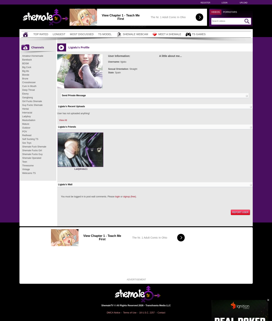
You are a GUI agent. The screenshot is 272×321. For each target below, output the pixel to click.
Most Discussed (82, 34)
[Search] (227, 21)
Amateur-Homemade (32, 56)
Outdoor (26, 127)
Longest (59, 34)
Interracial (27, 112)
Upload (243, 3)
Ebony (25, 93)
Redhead (27, 135)
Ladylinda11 (80, 168)
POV (24, 131)
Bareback (27, 59)
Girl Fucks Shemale (32, 101)
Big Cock (26, 67)
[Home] (25, 34)
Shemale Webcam (132, 34)
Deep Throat (28, 90)
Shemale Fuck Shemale (34, 146)
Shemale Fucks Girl (32, 150)
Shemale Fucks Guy (32, 154)
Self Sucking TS (30, 139)
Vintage (26, 169)
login (117, 196)
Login (224, 3)
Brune (25, 78)
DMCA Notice (113, 312)
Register (205, 3)
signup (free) (129, 196)
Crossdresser (29, 82)
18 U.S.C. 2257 (147, 312)
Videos (215, 12)
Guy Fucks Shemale (32, 105)
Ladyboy (26, 116)
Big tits (25, 71)
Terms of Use (130, 312)
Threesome (28, 165)
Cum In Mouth (29, 86)
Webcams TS (29, 173)
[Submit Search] (247, 21)
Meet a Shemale (167, 34)
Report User (240, 212)
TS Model (105, 34)
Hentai (25, 109)
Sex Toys (26, 143)
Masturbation (28, 120)
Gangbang (27, 97)
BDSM (25, 63)
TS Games (196, 34)
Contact (161, 312)
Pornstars (230, 12)
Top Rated (40, 34)
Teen (24, 161)
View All (63, 120)
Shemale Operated (31, 158)
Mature (25, 124)
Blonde (25, 75)
